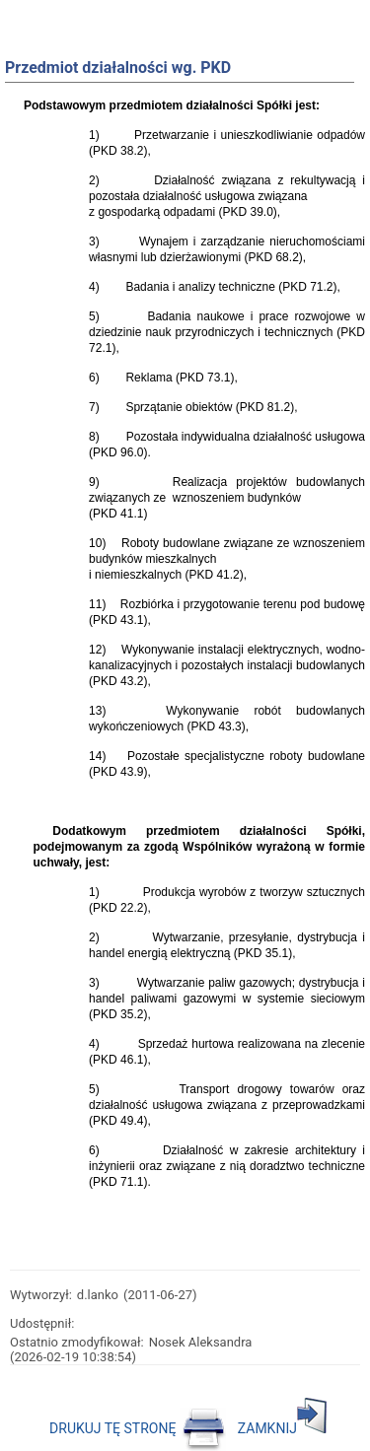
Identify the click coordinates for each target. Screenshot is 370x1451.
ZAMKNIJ (282, 1428)
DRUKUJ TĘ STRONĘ (137, 1428)
